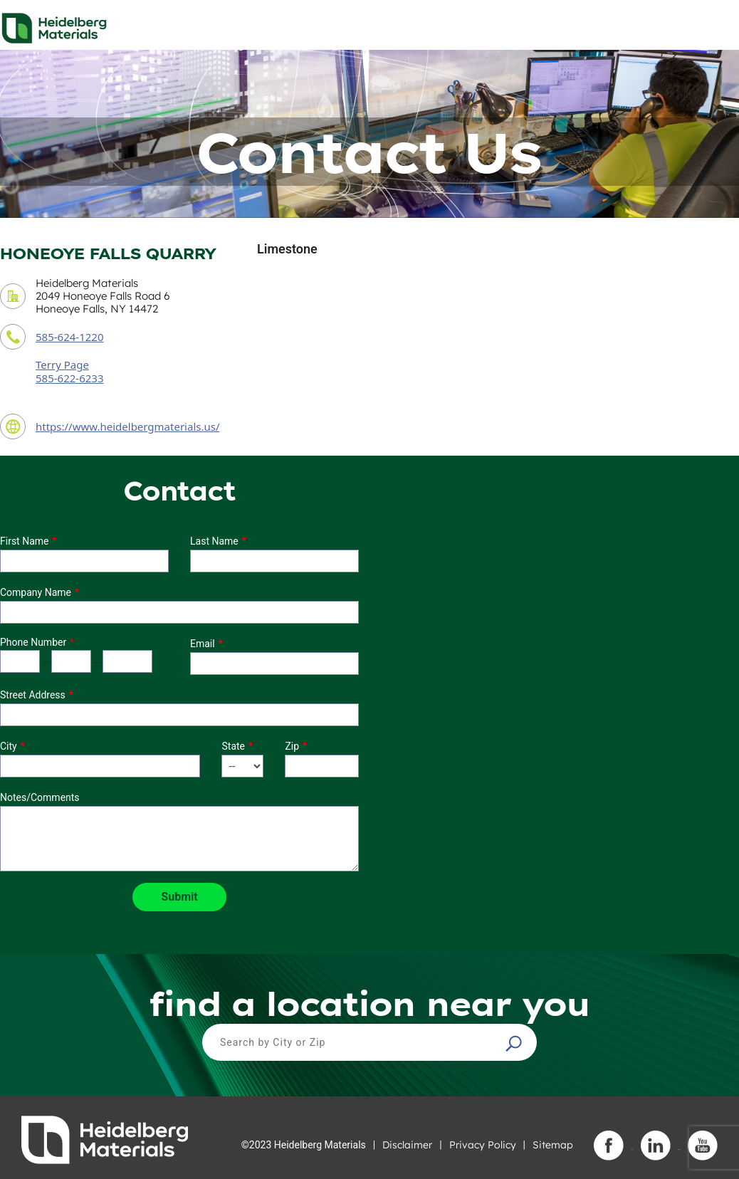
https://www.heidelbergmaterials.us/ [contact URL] (128, 426)
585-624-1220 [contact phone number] (69, 337)
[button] (515, 1043)
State (233, 746)
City (8, 746)
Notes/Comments (40, 797)
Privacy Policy (482, 1144)
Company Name (35, 592)
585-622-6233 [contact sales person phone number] (69, 378)
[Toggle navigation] (715, 24)
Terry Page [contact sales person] (62, 364)
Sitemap (553, 1144)
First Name (24, 541)
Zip (292, 746)
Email (202, 643)
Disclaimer (407, 1144)
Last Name (214, 541)
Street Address (32, 695)
